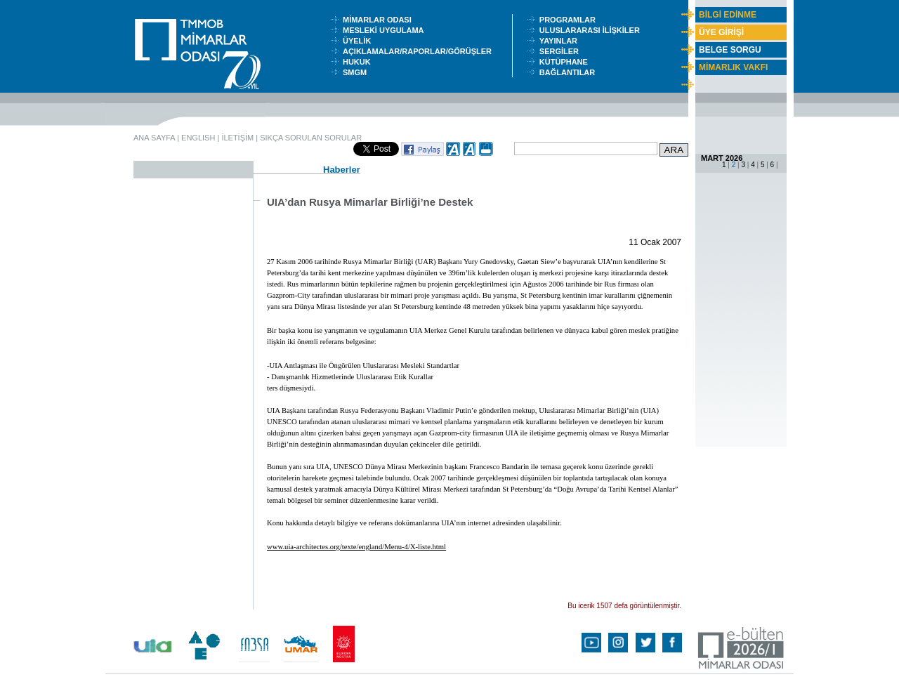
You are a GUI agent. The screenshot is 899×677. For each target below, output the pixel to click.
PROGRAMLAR (570, 19)
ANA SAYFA (154, 137)
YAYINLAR (560, 41)
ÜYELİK (359, 41)
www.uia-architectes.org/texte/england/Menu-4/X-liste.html (356, 547)
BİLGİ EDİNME (727, 15)
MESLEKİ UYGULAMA (386, 30)
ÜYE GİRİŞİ (721, 32)
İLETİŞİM (237, 137)
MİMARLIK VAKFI (733, 67)
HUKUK (359, 62)
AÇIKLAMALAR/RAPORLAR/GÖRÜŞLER (420, 51)
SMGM (357, 72)
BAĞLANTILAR (569, 72)
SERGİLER (561, 51)
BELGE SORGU (730, 50)
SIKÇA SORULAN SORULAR (311, 137)
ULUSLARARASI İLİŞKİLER (592, 30)
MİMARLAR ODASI (380, 19)
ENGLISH (198, 137)
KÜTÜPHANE (566, 62)
